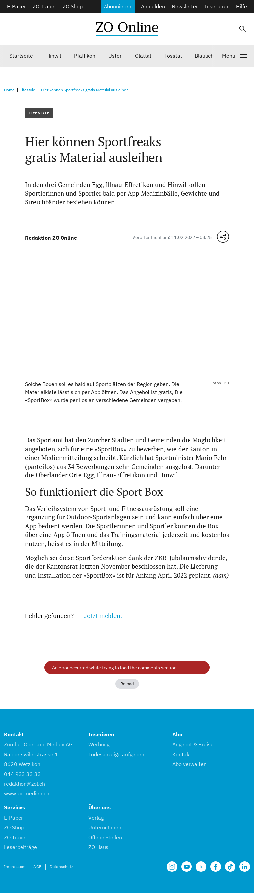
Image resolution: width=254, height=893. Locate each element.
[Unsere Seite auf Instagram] (172, 866)
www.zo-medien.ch (26, 793)
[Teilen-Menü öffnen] (223, 237)
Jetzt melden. (103, 615)
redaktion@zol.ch (24, 784)
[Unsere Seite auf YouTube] (186, 866)
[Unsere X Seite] (201, 866)
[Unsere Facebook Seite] (215, 866)
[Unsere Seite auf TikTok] (230, 866)
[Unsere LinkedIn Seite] (244, 866)
